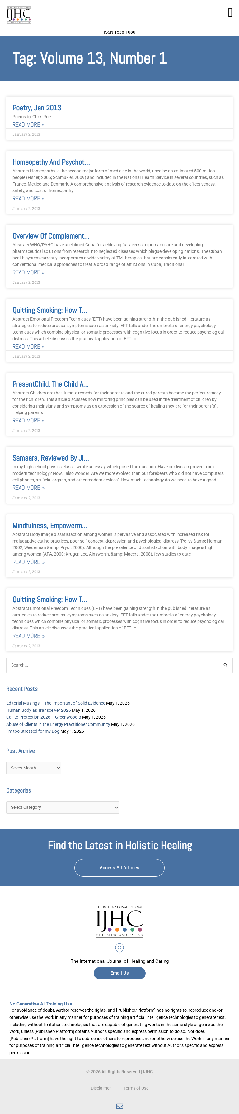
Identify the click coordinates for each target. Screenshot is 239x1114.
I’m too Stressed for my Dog (32, 731)
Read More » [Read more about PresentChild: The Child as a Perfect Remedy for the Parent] (28, 420)
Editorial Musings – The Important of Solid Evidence (55, 703)
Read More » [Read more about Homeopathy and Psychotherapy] (28, 198)
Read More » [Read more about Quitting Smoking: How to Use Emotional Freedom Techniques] (28, 346)
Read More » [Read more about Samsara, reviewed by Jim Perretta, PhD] (28, 487)
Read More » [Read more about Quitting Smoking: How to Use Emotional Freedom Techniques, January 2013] (28, 635)
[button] (230, 12)
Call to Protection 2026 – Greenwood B (43, 717)
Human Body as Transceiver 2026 (38, 710)
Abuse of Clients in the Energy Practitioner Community (58, 724)
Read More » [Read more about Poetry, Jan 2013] (28, 124)
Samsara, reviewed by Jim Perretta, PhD (70, 458)
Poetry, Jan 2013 (36, 108)
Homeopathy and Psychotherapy (57, 162)
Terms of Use (136, 1088)
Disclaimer (101, 1088)
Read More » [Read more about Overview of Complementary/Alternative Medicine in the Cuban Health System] (28, 272)
